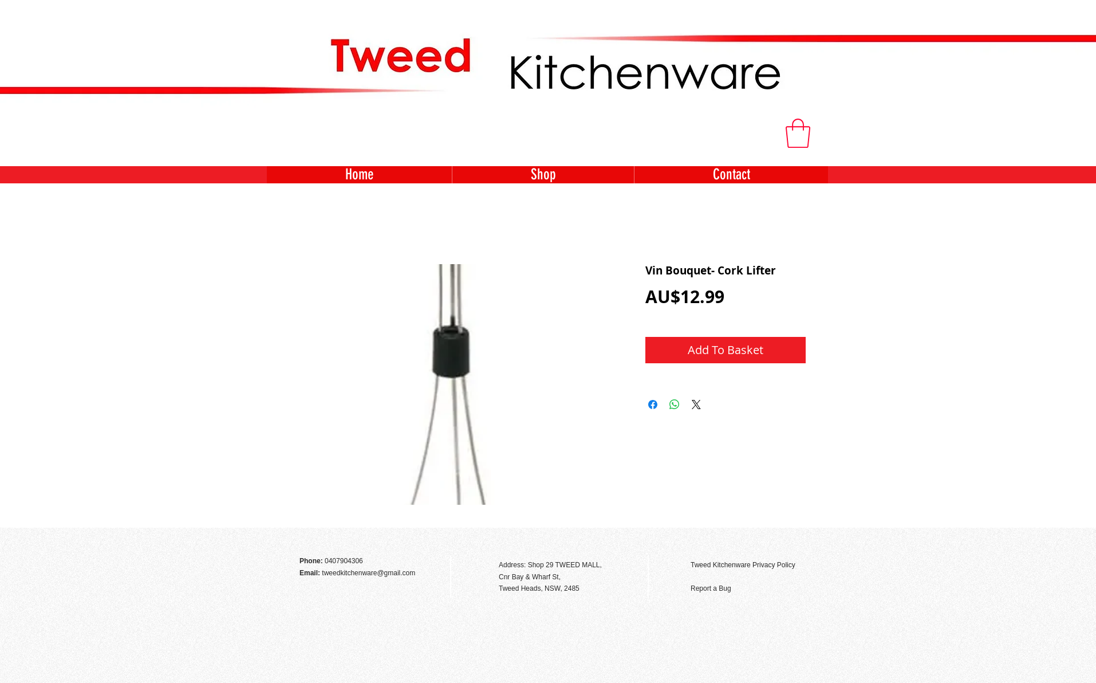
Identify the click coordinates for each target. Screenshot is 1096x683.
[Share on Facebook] (653, 404)
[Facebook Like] (797, 540)
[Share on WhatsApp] (674, 404)
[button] (798, 133)
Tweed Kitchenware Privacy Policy (743, 565)
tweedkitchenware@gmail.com (368, 573)
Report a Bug (711, 588)
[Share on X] (696, 404)
